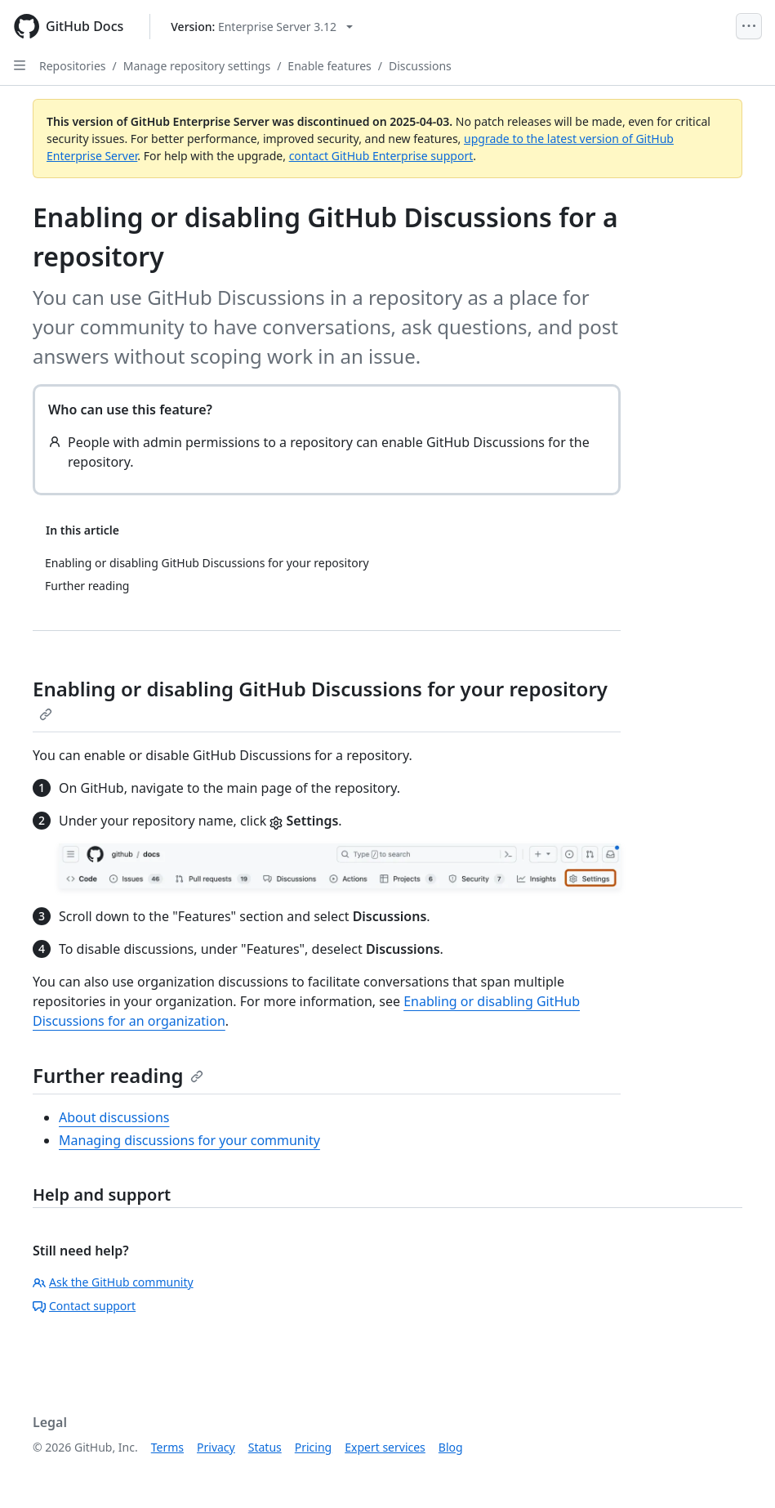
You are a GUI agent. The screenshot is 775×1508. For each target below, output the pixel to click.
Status (265, 1447)
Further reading (118, 1075)
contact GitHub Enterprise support (381, 155)
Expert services (385, 1447)
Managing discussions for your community (189, 1140)
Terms (167, 1447)
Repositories (72, 66)
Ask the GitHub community (113, 1282)
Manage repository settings (196, 66)
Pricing (313, 1447)
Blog (451, 1447)
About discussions (114, 1117)
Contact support (84, 1305)
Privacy (216, 1447)
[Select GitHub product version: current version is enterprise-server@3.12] (261, 26)
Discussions (420, 66)
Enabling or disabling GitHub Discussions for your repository (320, 698)
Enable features (329, 66)
